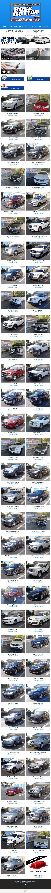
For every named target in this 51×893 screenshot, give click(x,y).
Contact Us (19, 882)
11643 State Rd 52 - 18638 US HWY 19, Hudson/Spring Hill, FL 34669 (24, 30)
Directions (32, 882)
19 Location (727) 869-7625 (34, 32)
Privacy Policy (25, 882)
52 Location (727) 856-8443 (14, 32)
